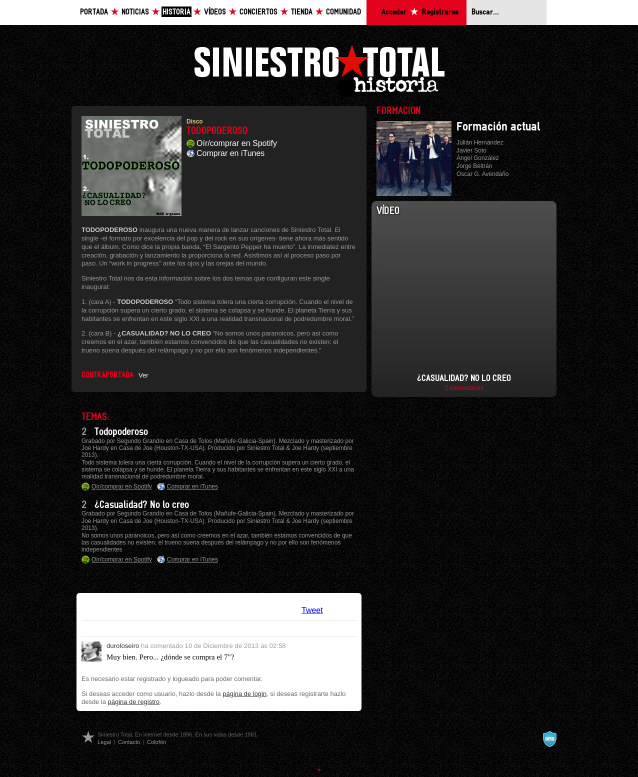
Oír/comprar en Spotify (236, 143)
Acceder (394, 12)
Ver (143, 375)
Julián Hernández (479, 142)
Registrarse (440, 12)
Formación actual (498, 127)
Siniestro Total (319, 69)
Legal (104, 742)
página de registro (134, 702)
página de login (244, 694)
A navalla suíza (549, 739)
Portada (94, 12)
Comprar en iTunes (230, 153)
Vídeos (215, 12)
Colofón (156, 742)
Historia (176, 12)
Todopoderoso (121, 432)
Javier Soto (471, 150)
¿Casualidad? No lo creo (141, 505)
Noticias (135, 12)
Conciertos (259, 12)
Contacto (129, 742)
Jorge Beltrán (474, 166)
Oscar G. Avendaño (482, 174)
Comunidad (343, 12)
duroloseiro (122, 646)
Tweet (312, 610)
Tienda (301, 12)
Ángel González (477, 158)
